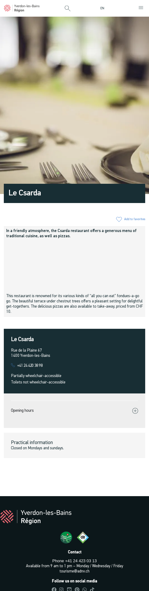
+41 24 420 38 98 (30, 366)
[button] (67, 9)
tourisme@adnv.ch (74, 571)
